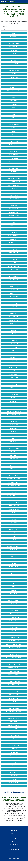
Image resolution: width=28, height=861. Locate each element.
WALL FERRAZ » (14, 786)
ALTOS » (14, 53)
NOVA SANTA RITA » (14, 502)
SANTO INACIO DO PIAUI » (14, 647)
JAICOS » (14, 370)
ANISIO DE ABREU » (14, 67)
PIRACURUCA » (14, 580)
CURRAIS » (14, 262)
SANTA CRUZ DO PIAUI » (14, 620)
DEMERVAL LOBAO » (14, 273)
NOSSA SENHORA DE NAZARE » (14, 495)
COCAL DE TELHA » (14, 225)
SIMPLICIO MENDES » (14, 742)
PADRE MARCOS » (14, 519)
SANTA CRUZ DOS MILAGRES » (14, 624)
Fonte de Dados (14, 844)
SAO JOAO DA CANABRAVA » (13, 671)
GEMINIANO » (14, 330)
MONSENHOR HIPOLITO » (14, 472)
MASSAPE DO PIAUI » (14, 451)
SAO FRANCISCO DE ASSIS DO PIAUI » (13, 657)
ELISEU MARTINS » (14, 293)
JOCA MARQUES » (14, 391)
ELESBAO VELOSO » (14, 289)
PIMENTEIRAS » (14, 573)
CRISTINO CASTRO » (14, 256)
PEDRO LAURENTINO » (14, 566)
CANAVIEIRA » (14, 192)
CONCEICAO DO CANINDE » (14, 242)
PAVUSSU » (13, 559)
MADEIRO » (14, 438)
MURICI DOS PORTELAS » (14, 485)
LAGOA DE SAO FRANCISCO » (14, 411)
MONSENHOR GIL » (14, 468)
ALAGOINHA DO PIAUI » (14, 43)
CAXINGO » (13, 219)
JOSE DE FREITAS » (14, 394)
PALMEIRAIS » (14, 532)
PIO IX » (14, 576)
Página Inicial (14, 830)
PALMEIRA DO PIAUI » (14, 529)
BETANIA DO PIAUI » (14, 124)
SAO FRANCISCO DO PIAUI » (14, 661)
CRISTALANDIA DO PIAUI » (14, 252)
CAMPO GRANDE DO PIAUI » (14, 181)
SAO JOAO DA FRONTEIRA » (14, 674)
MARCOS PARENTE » (14, 448)
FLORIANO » (14, 310)
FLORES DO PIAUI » (14, 303)
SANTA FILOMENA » (14, 627)
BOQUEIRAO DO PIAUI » (14, 144)
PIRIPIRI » (14, 583)
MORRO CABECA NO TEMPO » (14, 478)
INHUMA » (14, 350)
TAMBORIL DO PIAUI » (14, 752)
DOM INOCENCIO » (14, 283)
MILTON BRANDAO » (14, 465)
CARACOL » (14, 205)
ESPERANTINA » (14, 296)
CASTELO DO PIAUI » (14, 215)
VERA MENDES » (14, 779)
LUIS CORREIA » (14, 431)
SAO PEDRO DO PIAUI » (14, 721)
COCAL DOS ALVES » (14, 229)
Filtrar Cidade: (4, 26)
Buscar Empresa (14, 833)
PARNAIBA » (14, 543)
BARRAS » (14, 97)
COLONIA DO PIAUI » (14, 239)
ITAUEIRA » (14, 364)
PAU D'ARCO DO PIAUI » (14, 553)
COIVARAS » (14, 232)
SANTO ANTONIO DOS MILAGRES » (14, 644)
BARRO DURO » (14, 104)
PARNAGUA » (14, 539)
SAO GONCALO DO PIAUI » (14, 667)
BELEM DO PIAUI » (14, 114)
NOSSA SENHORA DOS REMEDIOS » (14, 499)
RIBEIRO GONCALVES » (14, 613)
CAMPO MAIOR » (14, 188)
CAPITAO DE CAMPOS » (14, 198)
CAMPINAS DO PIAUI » (14, 175)
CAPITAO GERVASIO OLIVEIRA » (14, 202)
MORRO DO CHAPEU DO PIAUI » (14, 482)
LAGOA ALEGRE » (14, 408)
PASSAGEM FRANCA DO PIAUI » (14, 546)
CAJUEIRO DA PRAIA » (14, 168)
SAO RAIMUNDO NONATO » (14, 725)
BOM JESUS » (14, 134)
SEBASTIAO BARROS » (14, 728)
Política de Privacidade (14, 849)
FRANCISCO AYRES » (14, 316)
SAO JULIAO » (14, 701)
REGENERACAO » (14, 603)
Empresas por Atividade (14, 838)
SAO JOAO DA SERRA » (14, 678)
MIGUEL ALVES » (14, 458)
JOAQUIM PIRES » (14, 387)
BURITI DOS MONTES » (14, 158)
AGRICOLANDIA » (14, 36)
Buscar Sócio (14, 836)
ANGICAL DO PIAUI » (14, 63)
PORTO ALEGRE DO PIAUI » (14, 590)
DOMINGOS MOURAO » (14, 286)
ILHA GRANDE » (14, 347)
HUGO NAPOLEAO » (14, 343)
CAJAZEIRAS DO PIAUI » (14, 165)
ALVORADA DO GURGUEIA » (14, 57)
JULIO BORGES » (14, 401)
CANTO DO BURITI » (14, 195)
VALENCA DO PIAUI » (14, 769)
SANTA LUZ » (14, 630)
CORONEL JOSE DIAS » (14, 246)
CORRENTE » (14, 249)
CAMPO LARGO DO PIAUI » (14, 185)
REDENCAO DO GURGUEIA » (14, 600)
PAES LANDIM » (14, 522)
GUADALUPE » (14, 337)
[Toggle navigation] (26, 1)
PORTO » (14, 586)
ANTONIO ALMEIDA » (14, 70)
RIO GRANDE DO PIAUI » (14, 617)
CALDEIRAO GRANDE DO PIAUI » (14, 171)
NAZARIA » (14, 492)
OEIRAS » (14, 512)
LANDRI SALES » (14, 428)
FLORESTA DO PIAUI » (14, 306)
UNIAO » (14, 762)
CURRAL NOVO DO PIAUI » (14, 266)
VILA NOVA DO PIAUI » (14, 782)
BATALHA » (14, 107)
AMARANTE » (14, 60)
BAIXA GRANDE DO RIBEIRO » (14, 90)
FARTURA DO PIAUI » (14, 300)
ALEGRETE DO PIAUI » (14, 46)
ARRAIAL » (14, 80)
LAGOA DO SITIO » (14, 421)
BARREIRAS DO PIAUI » (14, 100)
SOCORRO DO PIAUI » (14, 745)
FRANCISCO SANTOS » (14, 323)
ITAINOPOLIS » (14, 360)
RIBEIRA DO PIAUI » (14, 610)
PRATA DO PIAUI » (14, 593)
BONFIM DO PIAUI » (14, 141)
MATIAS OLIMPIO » (14, 455)
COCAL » (14, 222)
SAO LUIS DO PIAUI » (14, 708)
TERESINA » (14, 759)
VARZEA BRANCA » (14, 772)
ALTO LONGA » (14, 50)
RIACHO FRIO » (14, 607)
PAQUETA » (14, 536)
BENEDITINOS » (14, 117)
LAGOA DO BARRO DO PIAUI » (14, 414)
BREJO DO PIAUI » (14, 151)
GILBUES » (14, 333)
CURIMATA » (14, 259)
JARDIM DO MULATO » (14, 374)
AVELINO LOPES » (14, 87)
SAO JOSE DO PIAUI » (14, 698)
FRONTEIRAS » (14, 327)
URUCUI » (14, 765)
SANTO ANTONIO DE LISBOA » (14, 640)
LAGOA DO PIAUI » (14, 418)
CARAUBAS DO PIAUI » (14, 208)
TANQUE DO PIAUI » (14, 755)
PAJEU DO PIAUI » (14, 526)
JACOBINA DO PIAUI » (14, 367)
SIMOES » (14, 738)
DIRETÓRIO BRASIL (8, 2)
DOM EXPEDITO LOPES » (14, 279)
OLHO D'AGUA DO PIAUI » (14, 516)
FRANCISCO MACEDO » (14, 320)
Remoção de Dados (14, 846)
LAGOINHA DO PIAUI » (14, 424)
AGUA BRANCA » (14, 40)
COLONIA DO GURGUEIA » (14, 235)
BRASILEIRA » (14, 148)
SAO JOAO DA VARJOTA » (14, 681)
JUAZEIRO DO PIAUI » (14, 397)
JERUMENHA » (14, 381)
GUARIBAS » (14, 340)
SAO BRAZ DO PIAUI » (14, 651)
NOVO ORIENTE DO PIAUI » (14, 505)
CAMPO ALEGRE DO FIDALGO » (14, 178)
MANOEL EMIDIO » (14, 441)
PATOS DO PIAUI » (14, 549)
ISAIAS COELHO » (14, 357)
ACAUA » (14, 33)
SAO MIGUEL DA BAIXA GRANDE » (14, 711)
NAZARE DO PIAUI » (14, 489)
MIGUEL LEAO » (14, 462)
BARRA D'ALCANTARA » (14, 94)
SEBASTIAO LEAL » (14, 732)
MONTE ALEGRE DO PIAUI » (14, 475)
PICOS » (14, 570)
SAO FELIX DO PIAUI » (14, 654)
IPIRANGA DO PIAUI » (14, 354)
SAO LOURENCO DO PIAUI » (14, 705)
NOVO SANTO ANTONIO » (14, 509)
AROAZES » (14, 73)
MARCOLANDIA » (14, 445)
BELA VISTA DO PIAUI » (14, 111)
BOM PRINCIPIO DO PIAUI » (14, 138)
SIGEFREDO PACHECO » (14, 735)
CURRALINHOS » (14, 269)
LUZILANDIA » (14, 435)
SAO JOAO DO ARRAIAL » (14, 684)
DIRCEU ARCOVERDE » (14, 276)
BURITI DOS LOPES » (14, 154)
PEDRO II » (14, 563)
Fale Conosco (14, 841)
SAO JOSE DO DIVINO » (14, 691)
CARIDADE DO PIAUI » (14, 212)
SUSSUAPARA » (14, 748)
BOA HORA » (14, 127)
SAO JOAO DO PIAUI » (14, 688)
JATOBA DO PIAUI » (14, 377)
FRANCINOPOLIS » (14, 313)
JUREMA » (14, 404)
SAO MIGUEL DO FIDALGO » (14, 715)
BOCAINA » (14, 131)
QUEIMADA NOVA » (14, 597)
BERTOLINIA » (14, 121)
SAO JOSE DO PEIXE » (14, 694)
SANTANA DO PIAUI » (14, 637)
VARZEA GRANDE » (14, 775)
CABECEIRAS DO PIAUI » (14, 161)
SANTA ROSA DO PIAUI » (14, 634)
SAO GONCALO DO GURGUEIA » (14, 664)
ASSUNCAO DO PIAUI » (14, 84)
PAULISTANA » (14, 556)
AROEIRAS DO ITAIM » (14, 77)
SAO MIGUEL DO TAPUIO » (14, 718)
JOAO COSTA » (14, 384)
